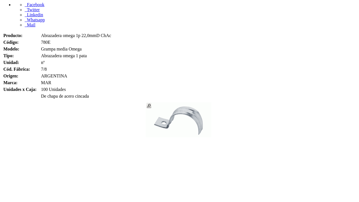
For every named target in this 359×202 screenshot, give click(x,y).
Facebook (34, 4)
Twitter (32, 9)
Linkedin (34, 14)
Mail (30, 24)
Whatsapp (35, 19)
